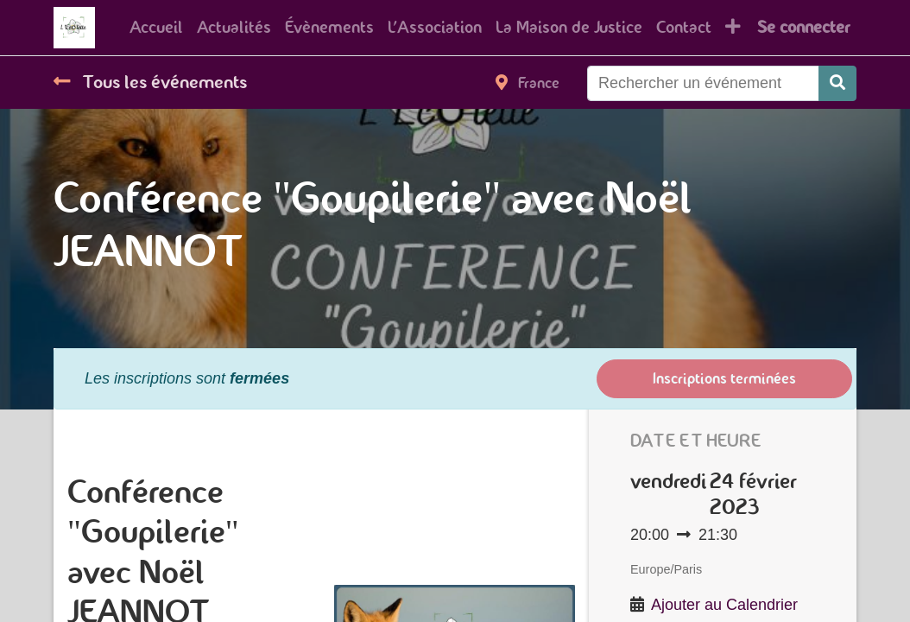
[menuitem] (156, 28)
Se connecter (803, 27)
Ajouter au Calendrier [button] (724, 604)
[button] (733, 28)
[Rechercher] (837, 83)
